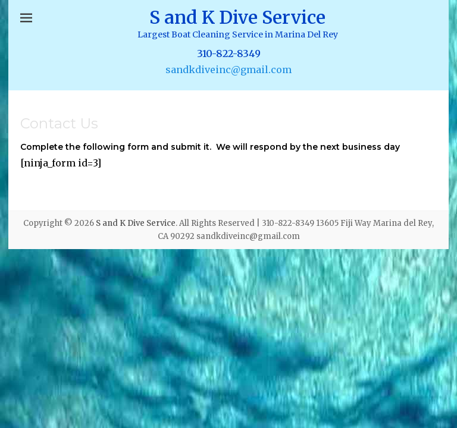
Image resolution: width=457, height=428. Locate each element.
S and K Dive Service (237, 17)
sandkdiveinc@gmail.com (228, 69)
